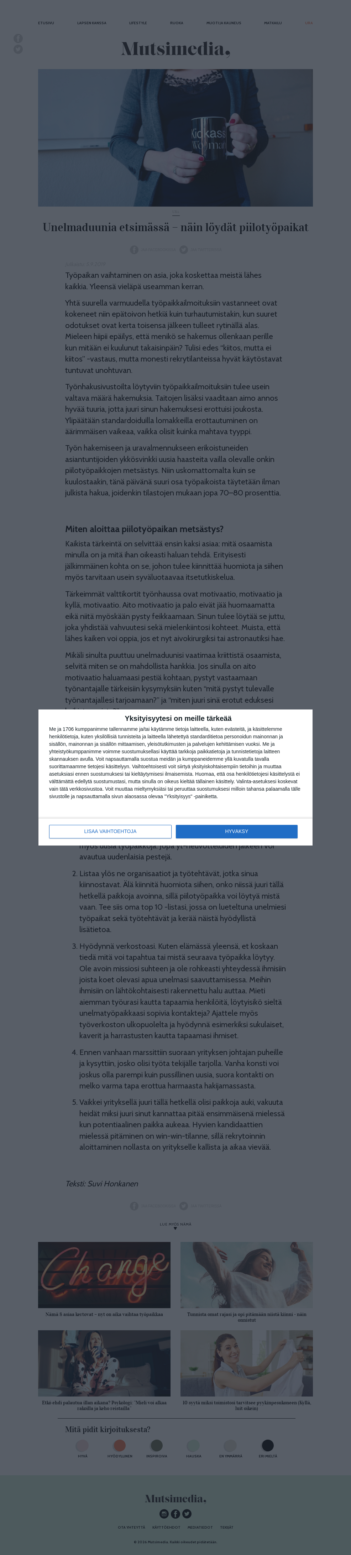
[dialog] (175, 777)
